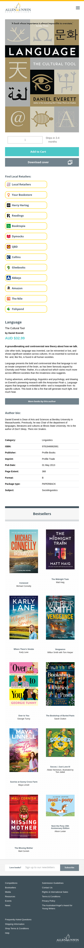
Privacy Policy (48, 901)
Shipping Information (14, 924)
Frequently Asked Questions (18, 919)
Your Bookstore (22, 195)
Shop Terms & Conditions (17, 928)
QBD (15, 247)
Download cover (38, 162)
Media (8, 892)
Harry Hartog (20, 205)
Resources (10, 896)
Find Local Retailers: (18, 176)
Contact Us (47, 887)
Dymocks (18, 236)
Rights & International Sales (55, 892)
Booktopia (18, 226)
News (7, 905)
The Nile (17, 298)
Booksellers (10, 887)
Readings (18, 215)
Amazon (17, 288)
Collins (16, 257)
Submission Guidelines (53, 883)
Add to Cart (38, 151)
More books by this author (42, 401)
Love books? (15, 867)
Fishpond (18, 309)
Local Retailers (21, 184)
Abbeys (16, 278)
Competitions (11, 883)
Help (7, 933)
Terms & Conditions (51, 896)
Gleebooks (18, 267)
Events (8, 901)
